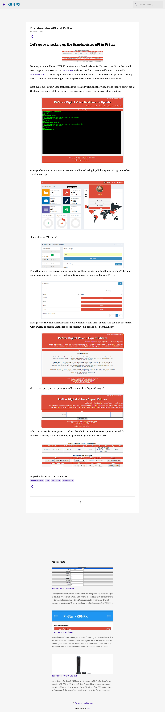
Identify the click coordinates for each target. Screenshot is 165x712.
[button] (31, 36)
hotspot (56, 480)
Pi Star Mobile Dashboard (62, 632)
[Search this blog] (149, 4)
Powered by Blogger (82, 703)
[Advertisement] (82, 535)
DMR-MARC (68, 70)
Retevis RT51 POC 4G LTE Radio (65, 676)
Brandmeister (37, 74)
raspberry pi (68, 480)
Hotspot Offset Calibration (63, 589)
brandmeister (37, 480)
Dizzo (88, 708)
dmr (47, 480)
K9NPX (13, 4)
